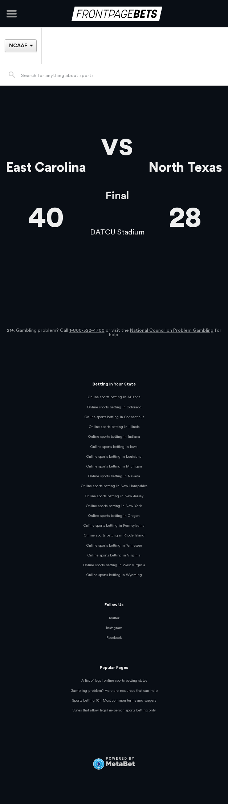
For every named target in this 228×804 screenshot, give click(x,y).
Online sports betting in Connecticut (114, 417)
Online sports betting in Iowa (114, 447)
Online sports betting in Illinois (114, 427)
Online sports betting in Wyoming (114, 575)
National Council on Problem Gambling (171, 330)
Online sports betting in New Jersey (114, 496)
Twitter (114, 618)
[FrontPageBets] (114, 13)
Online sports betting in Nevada (114, 476)
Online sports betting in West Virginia (114, 565)
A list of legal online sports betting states (114, 680)
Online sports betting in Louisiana (114, 456)
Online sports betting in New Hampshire (114, 486)
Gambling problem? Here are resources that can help (114, 691)
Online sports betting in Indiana (114, 436)
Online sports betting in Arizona (114, 397)
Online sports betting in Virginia (114, 555)
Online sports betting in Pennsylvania (114, 525)
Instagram (114, 628)
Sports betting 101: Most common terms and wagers (114, 700)
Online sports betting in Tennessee (114, 545)
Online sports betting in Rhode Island (114, 535)
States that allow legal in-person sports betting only (114, 710)
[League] (21, 45)
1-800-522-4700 (87, 330)
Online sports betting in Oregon (114, 516)
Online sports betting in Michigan (114, 466)
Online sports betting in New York (114, 506)
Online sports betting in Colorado (114, 407)
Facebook (114, 638)
